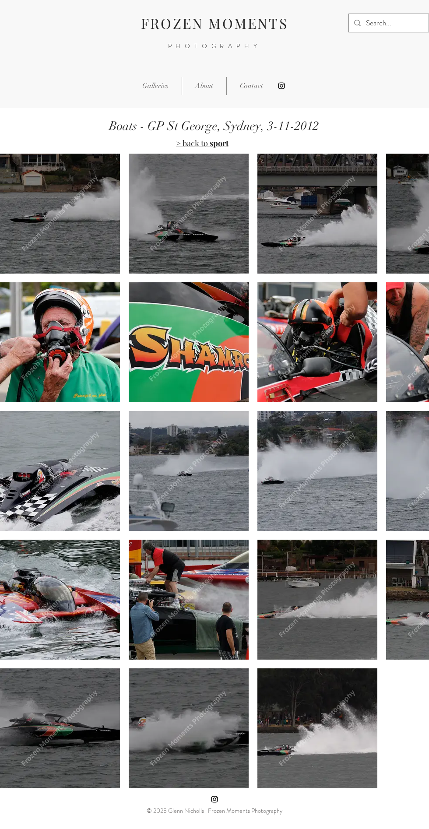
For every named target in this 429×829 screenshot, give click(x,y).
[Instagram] (281, 85)
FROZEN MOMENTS (214, 23)
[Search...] (388, 23)
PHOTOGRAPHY (214, 46)
